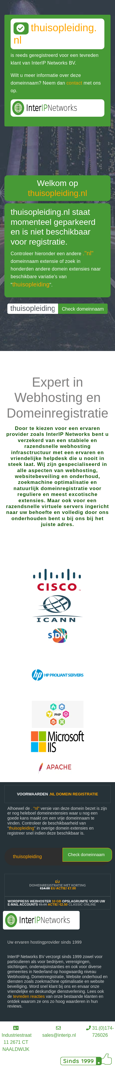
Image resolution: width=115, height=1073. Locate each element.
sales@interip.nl (59, 1035)
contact (74, 82)
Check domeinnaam (86, 854)
